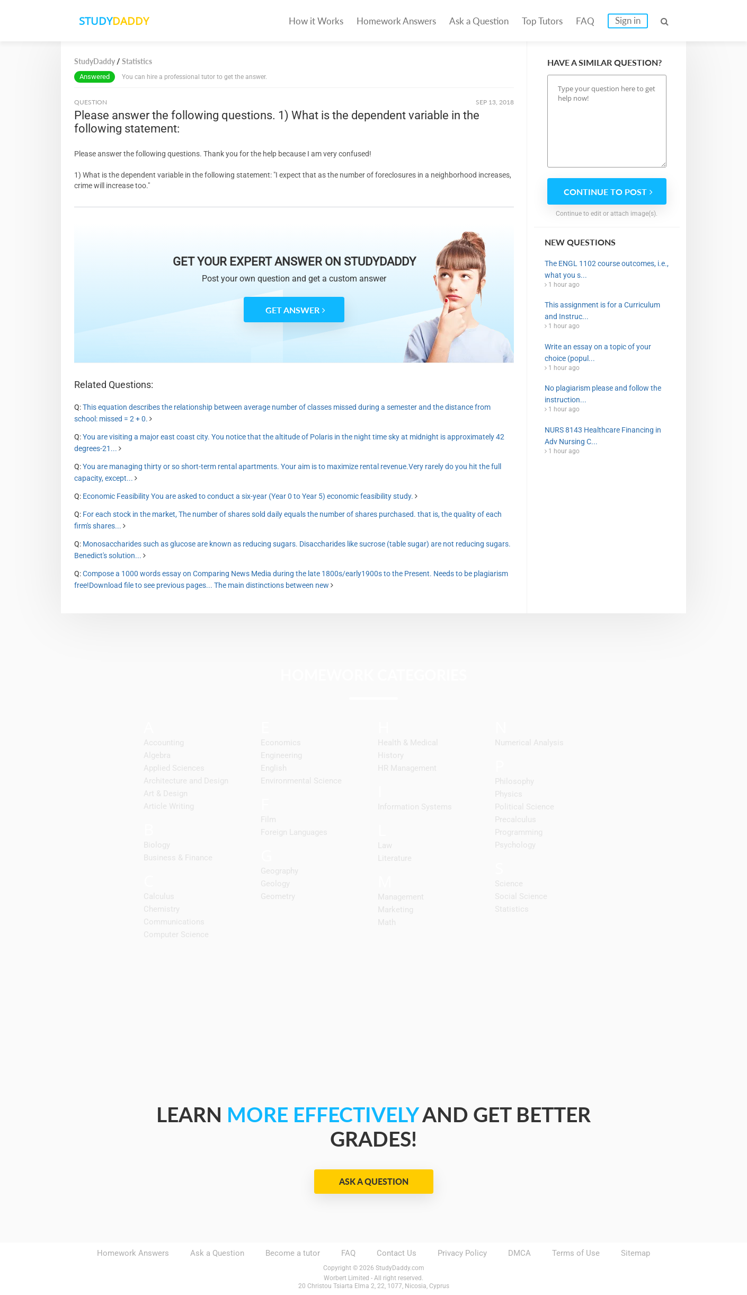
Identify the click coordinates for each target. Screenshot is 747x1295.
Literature (395, 858)
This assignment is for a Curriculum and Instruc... (602, 311)
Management (401, 897)
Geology (275, 883)
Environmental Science (301, 781)
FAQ (585, 21)
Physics (508, 794)
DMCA (519, 1253)
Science (509, 883)
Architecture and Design (186, 781)
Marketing (395, 909)
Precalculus (515, 819)
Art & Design (166, 793)
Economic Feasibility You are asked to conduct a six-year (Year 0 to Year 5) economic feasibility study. (248, 496)
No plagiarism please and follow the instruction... (603, 394)
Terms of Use (576, 1253)
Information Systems (415, 807)
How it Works (316, 21)
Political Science (524, 807)
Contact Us (396, 1253)
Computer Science (176, 934)
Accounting (164, 742)
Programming (519, 832)
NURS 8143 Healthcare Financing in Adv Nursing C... (603, 436)
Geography (279, 871)
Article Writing (169, 806)
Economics (281, 742)
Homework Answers (396, 21)
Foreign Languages (294, 832)
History (391, 755)
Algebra (157, 755)
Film (268, 819)
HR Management (407, 768)
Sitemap (635, 1253)
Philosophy (514, 781)
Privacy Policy (462, 1253)
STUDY (117, 21)
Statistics (512, 909)
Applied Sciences (174, 768)
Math (387, 922)
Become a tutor (292, 1253)
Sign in (628, 20)
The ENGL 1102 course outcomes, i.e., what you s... (607, 269)
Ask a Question (479, 21)
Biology (157, 845)
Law (385, 845)
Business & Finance (178, 857)
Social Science (521, 896)
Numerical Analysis (529, 742)
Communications (174, 922)
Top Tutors (542, 21)
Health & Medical (408, 742)
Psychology (515, 845)
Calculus (159, 896)
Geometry (278, 896)
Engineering (281, 755)
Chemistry (162, 909)
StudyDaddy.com (400, 1268)
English (274, 768)
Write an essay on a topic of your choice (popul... (598, 352)
